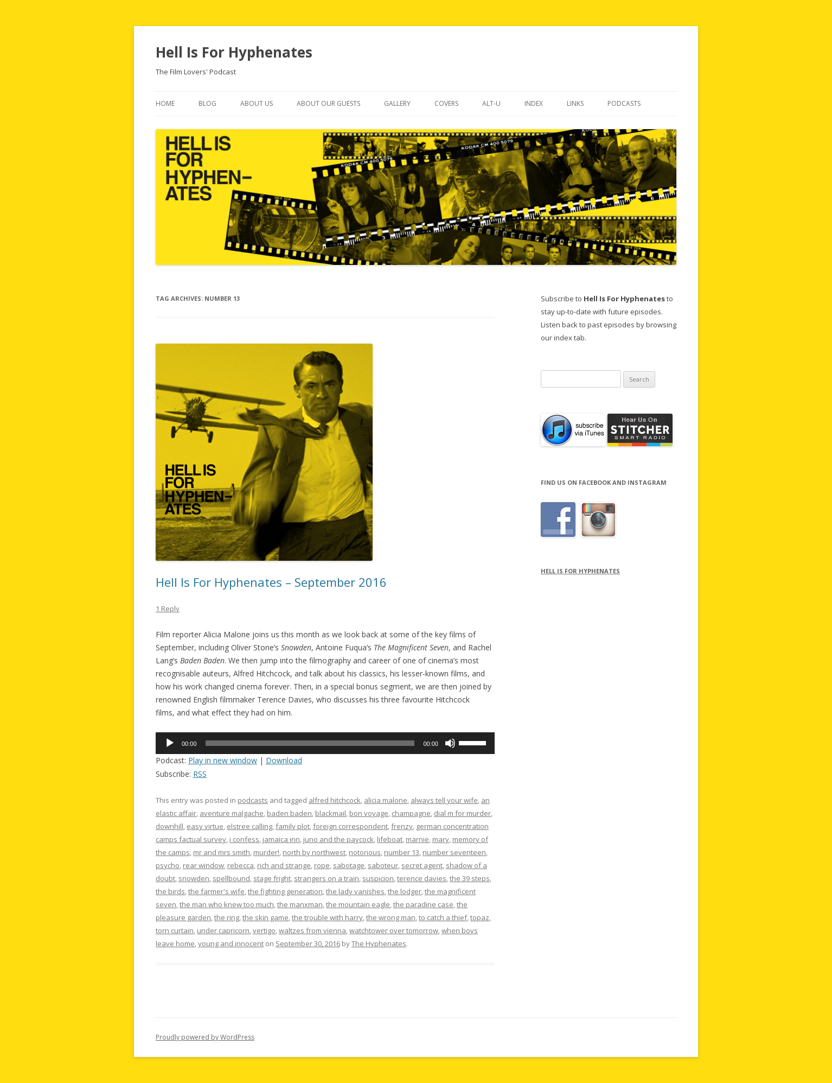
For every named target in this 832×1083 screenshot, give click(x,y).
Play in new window (222, 760)
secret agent (422, 865)
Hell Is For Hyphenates (234, 52)
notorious (365, 852)
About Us (256, 103)
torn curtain (175, 930)
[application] (325, 743)
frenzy (402, 826)
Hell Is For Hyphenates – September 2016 (271, 582)
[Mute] (450, 743)
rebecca (240, 865)
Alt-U (491, 103)
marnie (417, 839)
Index (533, 103)
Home (165, 103)
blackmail (330, 813)
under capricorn (223, 930)
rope (322, 865)
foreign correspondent (350, 826)
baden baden (289, 813)
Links (575, 103)
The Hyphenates (378, 943)
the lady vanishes (355, 891)
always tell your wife (444, 800)
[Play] (169, 743)
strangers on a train (326, 878)
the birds (170, 891)
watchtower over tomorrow (393, 930)
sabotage (348, 865)
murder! (266, 852)
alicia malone (385, 800)
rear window (203, 865)
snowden (193, 878)
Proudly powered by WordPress (205, 1037)
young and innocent (231, 943)
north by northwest (314, 852)
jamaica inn (281, 839)
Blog (207, 103)
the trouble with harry (327, 917)
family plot (293, 826)
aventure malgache (232, 813)
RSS (200, 774)
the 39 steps (470, 878)
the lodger (404, 891)
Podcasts (624, 103)
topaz (479, 917)
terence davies (421, 878)
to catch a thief (443, 917)
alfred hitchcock (335, 800)
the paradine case (423, 904)
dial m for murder (462, 813)
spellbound (231, 878)
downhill (169, 826)
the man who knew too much (227, 904)
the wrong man (390, 917)
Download (284, 760)
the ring (226, 917)
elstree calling (249, 826)
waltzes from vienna (312, 930)
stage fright (272, 878)
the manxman (300, 904)
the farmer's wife (216, 891)
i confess (244, 839)
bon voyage (368, 813)
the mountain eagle (358, 904)
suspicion (378, 878)
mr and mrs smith (221, 852)
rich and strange (284, 865)
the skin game (265, 917)
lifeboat (389, 839)
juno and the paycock (338, 839)
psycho (168, 865)
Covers (446, 103)
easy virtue (205, 826)
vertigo (264, 930)
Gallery (397, 103)
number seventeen (454, 852)
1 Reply (168, 608)
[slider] (310, 743)
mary (440, 839)
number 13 (401, 852)
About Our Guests (328, 103)
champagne (411, 813)
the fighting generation (285, 891)
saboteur (383, 865)
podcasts (253, 800)
